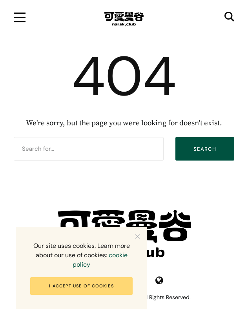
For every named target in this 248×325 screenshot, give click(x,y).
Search (204, 149)
